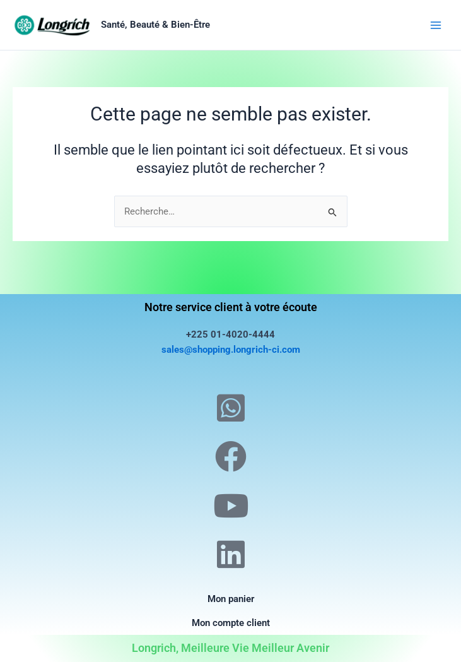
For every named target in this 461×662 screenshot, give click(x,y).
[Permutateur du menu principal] (435, 24)
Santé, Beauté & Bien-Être (155, 24)
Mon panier (230, 599)
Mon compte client (231, 623)
